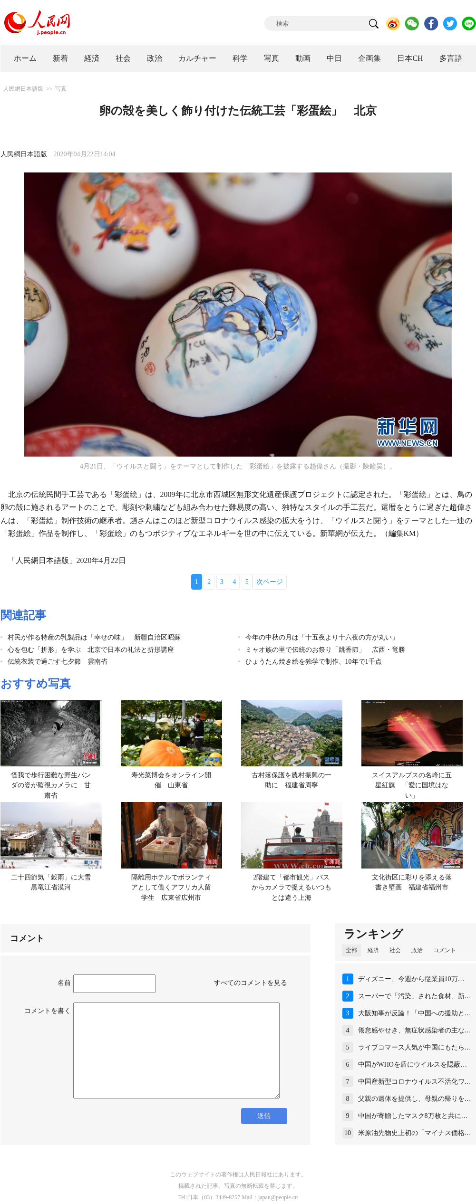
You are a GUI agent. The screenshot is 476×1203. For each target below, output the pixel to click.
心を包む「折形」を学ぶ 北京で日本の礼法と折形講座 (91, 649)
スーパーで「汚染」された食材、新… (414, 996)
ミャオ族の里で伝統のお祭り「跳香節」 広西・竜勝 (325, 649)
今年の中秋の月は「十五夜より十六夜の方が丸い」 (321, 637)
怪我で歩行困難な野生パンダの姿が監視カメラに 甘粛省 (51, 785)
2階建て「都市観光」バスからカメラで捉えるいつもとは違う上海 (291, 887)
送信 (264, 1115)
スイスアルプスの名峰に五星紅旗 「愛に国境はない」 (412, 785)
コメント (444, 950)
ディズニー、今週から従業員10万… (411, 979)
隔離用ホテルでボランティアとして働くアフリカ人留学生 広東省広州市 (171, 887)
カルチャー (197, 58)
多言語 (450, 58)
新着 (60, 58)
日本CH (410, 58)
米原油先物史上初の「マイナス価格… (414, 1132)
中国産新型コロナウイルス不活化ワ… (414, 1081)
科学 (240, 58)
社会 (123, 58)
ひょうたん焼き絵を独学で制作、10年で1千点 (313, 661)
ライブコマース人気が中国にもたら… (414, 1047)
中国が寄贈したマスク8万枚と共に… (413, 1115)
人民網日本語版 (23, 89)
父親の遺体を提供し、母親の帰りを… (414, 1098)
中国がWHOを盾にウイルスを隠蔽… (412, 1064)
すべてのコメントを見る (250, 982)
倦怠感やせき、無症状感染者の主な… (414, 1030)
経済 (91, 58)
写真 (271, 58)
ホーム (25, 58)
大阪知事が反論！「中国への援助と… (414, 1013)
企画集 (369, 58)
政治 (154, 58)
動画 (303, 58)
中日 (334, 58)
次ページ (269, 581)
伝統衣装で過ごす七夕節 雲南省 (57, 661)
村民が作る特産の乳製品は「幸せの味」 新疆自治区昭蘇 (94, 637)
